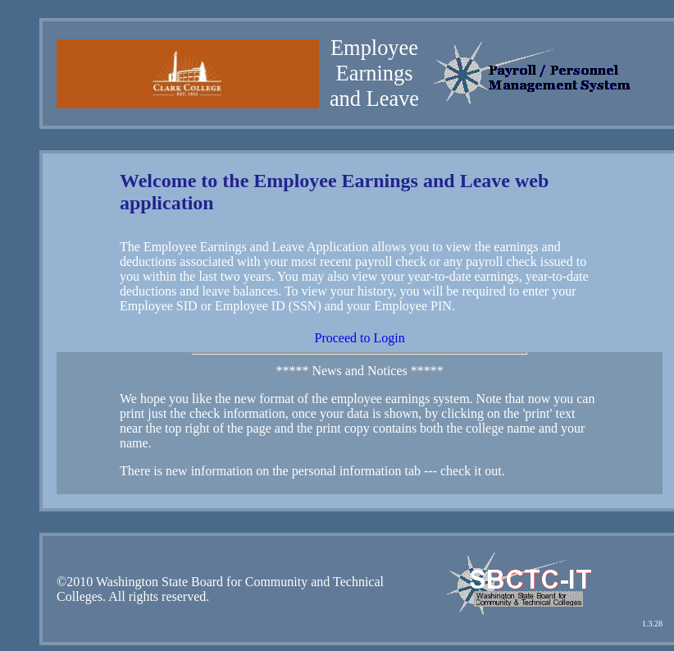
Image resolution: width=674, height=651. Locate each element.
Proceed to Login (359, 338)
